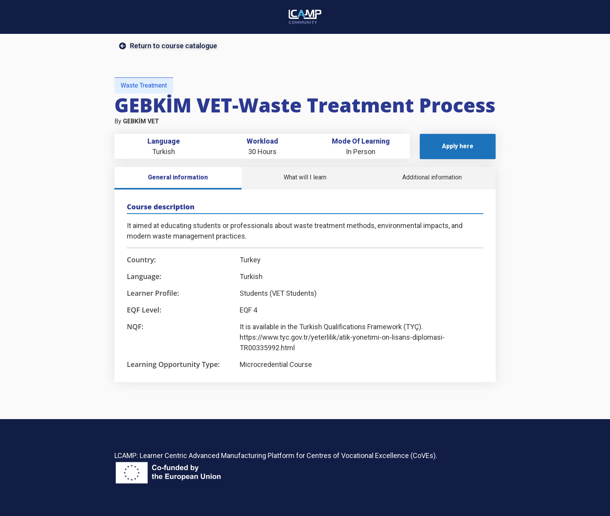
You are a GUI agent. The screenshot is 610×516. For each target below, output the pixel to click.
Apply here (457, 146)
